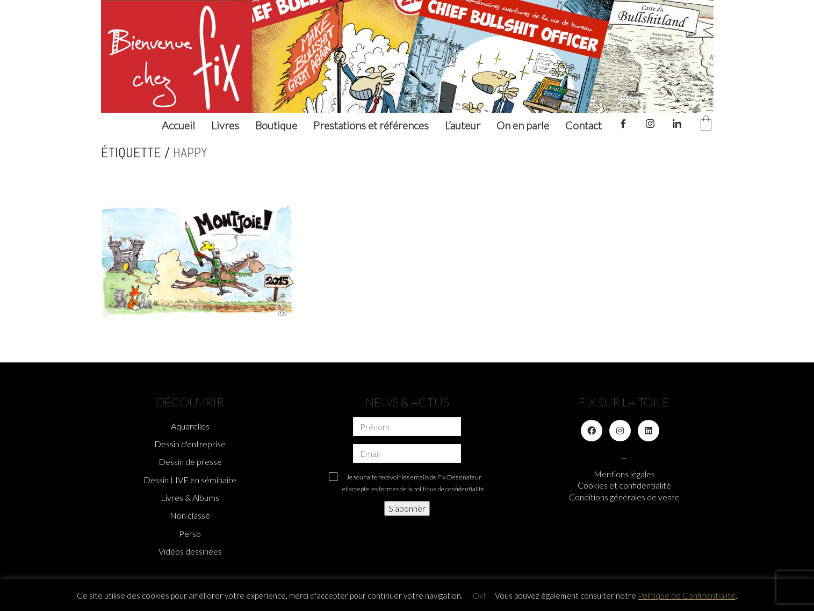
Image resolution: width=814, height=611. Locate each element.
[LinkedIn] (648, 430)
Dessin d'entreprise (190, 444)
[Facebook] (591, 430)
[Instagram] (620, 430)
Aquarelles (190, 426)
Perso (190, 533)
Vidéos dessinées (190, 551)
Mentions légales (624, 474)
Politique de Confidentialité (687, 595)
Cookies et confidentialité (624, 485)
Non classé (190, 515)
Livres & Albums (190, 497)
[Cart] (706, 124)
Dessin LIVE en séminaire (189, 480)
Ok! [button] (479, 595)
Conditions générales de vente (624, 497)
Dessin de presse (190, 461)
